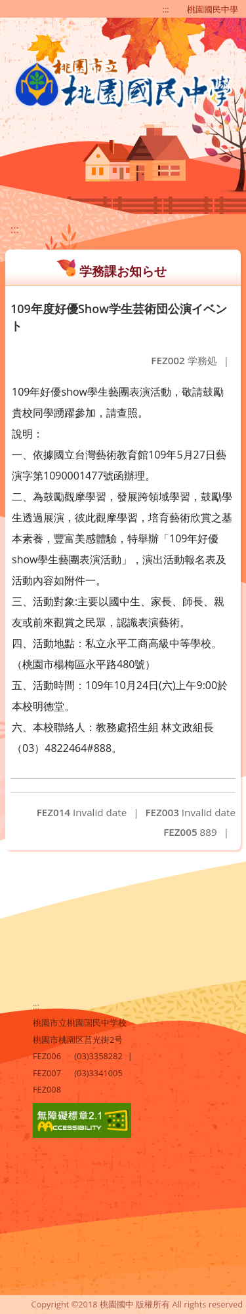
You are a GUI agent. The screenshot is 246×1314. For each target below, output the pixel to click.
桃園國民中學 (212, 9)
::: (166, 9)
